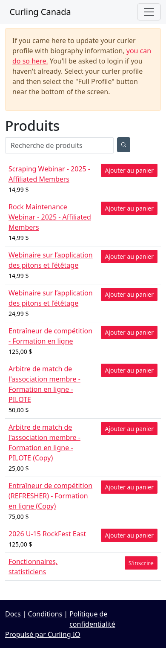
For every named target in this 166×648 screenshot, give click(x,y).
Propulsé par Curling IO (42, 634)
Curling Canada (38, 11)
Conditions (45, 614)
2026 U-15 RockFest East (47, 533)
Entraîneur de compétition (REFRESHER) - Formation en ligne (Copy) (50, 496)
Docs (13, 614)
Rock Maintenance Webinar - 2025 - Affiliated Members (50, 217)
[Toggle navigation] (149, 11)
